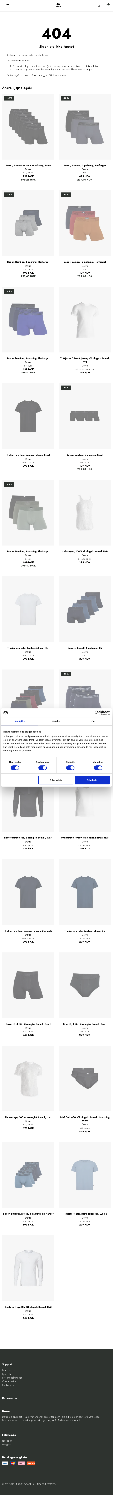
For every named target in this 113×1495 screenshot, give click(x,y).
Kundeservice (8, 1370)
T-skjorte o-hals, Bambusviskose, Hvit (28, 648)
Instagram (6, 1444)
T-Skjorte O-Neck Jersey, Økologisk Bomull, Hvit (85, 360)
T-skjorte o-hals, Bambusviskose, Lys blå (84, 1213)
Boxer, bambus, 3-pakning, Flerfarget (28, 358)
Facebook (7, 1440)
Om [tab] (93, 721)
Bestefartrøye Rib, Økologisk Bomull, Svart (28, 837)
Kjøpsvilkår (7, 1374)
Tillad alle (92, 780)
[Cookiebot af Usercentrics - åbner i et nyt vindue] (97, 713)
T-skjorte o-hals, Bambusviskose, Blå (84, 931)
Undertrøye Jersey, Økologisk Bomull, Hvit (84, 837)
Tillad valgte (56, 780)
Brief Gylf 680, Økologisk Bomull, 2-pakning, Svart (84, 1119)
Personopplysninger (12, 1377)
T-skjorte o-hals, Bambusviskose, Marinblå (28, 931)
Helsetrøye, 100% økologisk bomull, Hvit (85, 551)
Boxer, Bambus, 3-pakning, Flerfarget (85, 165)
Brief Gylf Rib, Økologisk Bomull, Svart (85, 1024)
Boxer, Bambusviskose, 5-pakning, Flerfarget (28, 1213)
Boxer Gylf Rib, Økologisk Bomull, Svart (28, 1024)
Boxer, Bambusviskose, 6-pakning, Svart (28, 165)
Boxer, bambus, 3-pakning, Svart (85, 455)
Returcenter (9, 1398)
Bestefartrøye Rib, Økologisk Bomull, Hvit (28, 1307)
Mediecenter (8, 1385)
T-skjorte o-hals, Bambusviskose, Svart (28, 455)
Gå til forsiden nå (57, 75)
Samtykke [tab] (19, 721)
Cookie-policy (9, 1381)
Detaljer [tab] (56, 721)
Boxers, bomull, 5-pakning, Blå (85, 648)
